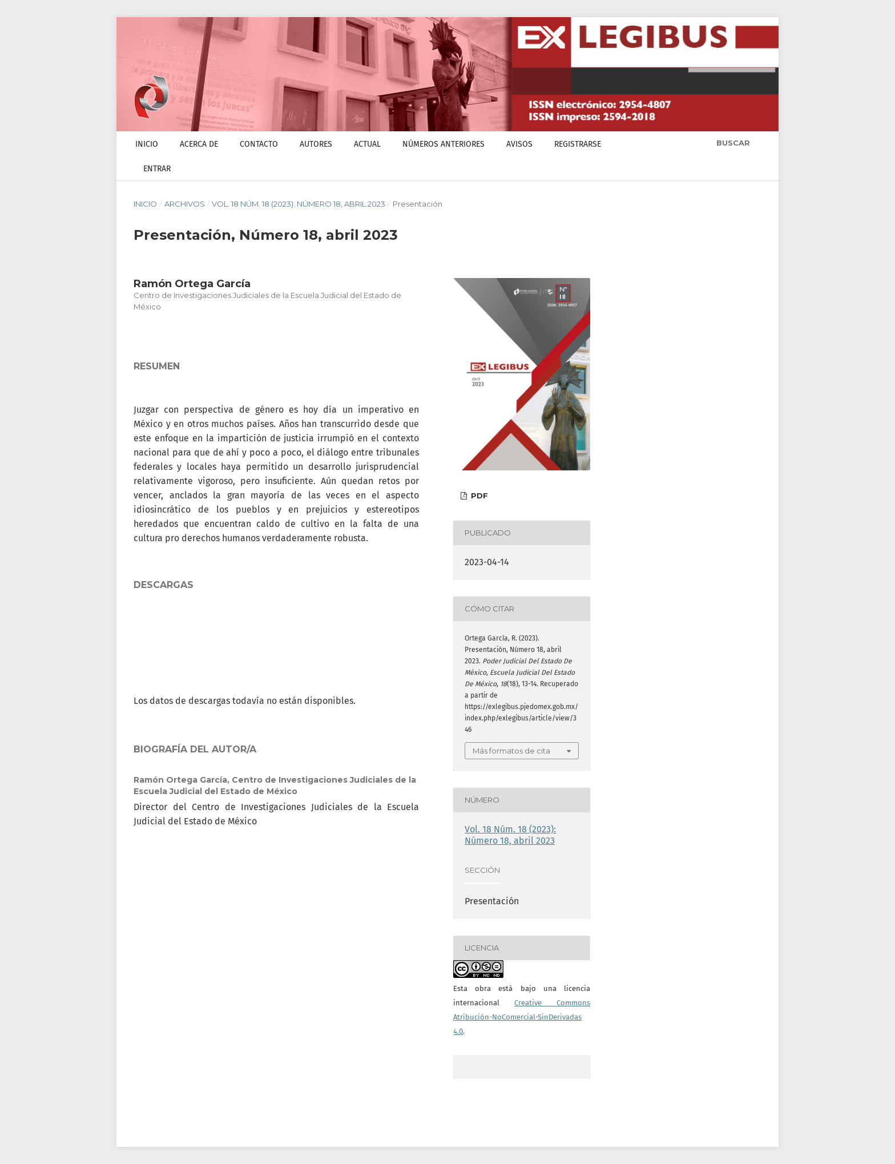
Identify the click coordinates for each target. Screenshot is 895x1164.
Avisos (519, 144)
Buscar (732, 142)
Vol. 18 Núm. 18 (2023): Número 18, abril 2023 (298, 203)
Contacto (259, 144)
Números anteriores (443, 144)
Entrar (157, 169)
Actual (367, 144)
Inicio (146, 144)
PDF (478, 495)
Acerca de (199, 144)
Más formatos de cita (511, 750)
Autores (316, 144)
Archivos (184, 203)
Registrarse (577, 144)
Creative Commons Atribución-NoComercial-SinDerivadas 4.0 (521, 1017)
